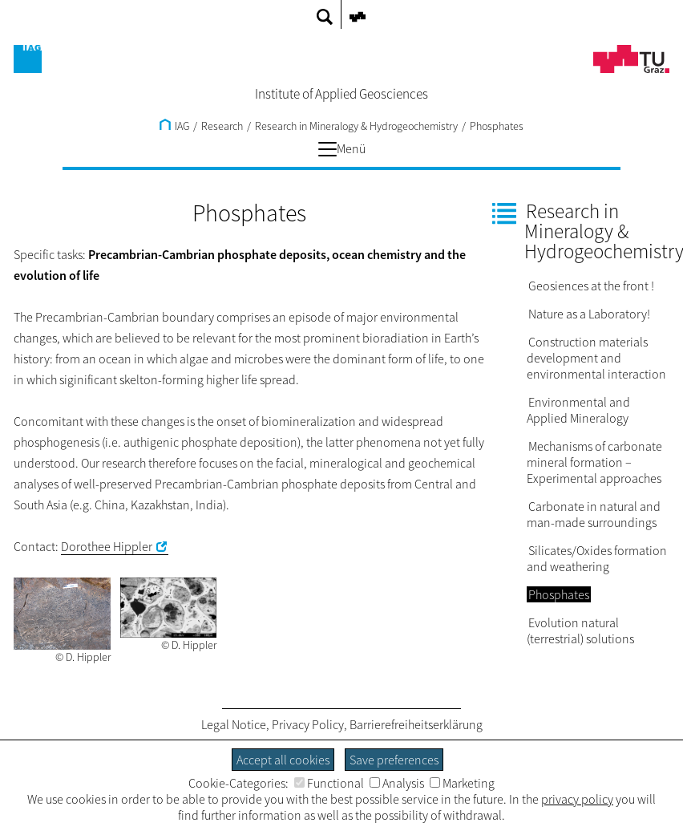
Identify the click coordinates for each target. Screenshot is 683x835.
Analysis (397, 783)
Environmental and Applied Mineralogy (578, 410)
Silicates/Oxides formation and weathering (597, 558)
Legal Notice (233, 724)
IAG (174, 126)
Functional (329, 783)
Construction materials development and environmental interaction (596, 358)
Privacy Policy (308, 724)
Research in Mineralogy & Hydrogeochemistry (356, 126)
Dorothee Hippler (106, 546)
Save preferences (394, 760)
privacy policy (577, 799)
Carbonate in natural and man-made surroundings (594, 514)
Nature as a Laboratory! (589, 314)
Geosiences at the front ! (591, 286)
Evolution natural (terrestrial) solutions (580, 630)
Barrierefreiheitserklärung (416, 724)
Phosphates (496, 126)
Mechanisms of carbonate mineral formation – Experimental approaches (594, 462)
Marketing (462, 783)
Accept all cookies (282, 760)
